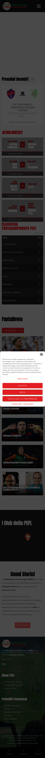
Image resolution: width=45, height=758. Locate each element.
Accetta (22, 386)
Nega (22, 392)
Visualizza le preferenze (22, 399)
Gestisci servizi (22, 378)
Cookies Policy (17, 404)
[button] (41, 354)
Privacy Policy (28, 404)
